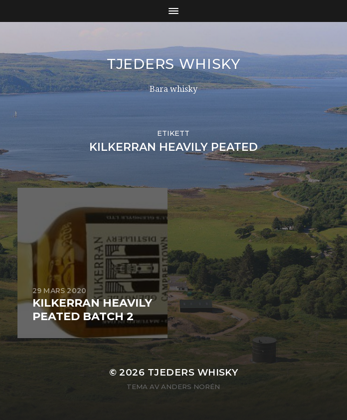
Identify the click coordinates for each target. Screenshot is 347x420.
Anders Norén (190, 387)
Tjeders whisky (173, 63)
